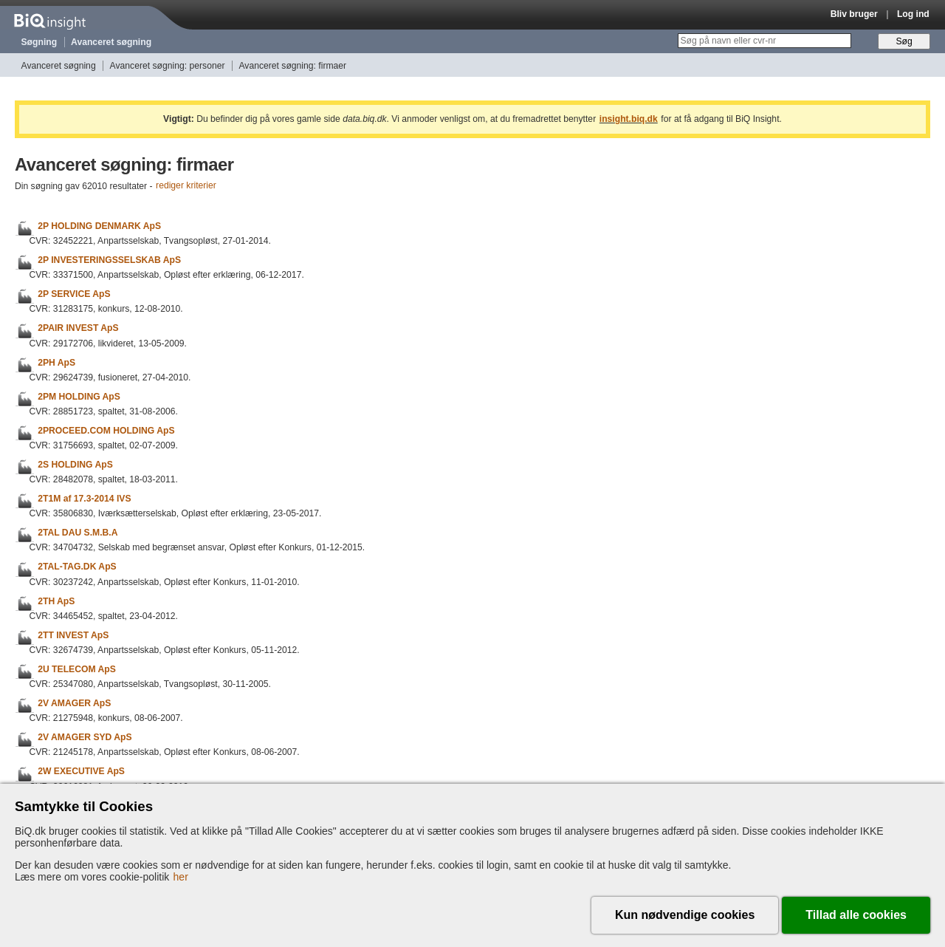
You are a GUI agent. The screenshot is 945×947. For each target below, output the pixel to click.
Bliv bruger (854, 14)
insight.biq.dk (628, 119)
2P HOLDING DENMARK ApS (99, 226)
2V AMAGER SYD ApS (84, 737)
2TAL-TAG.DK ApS (77, 567)
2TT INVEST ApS (73, 635)
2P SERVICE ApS (74, 294)
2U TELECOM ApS (77, 669)
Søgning (39, 42)
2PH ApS (56, 363)
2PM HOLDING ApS (79, 397)
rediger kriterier (186, 186)
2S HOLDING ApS (75, 464)
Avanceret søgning (111, 42)
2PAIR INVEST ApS (78, 329)
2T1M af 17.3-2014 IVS (84, 498)
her (180, 877)
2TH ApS (56, 601)
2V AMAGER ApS (74, 703)
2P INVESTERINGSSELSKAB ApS (109, 260)
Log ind (913, 14)
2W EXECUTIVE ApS (81, 772)
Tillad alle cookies (856, 915)
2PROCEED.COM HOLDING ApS (106, 430)
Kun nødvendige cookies (685, 915)
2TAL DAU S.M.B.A (77, 532)
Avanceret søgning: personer (167, 66)
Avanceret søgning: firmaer (292, 66)
